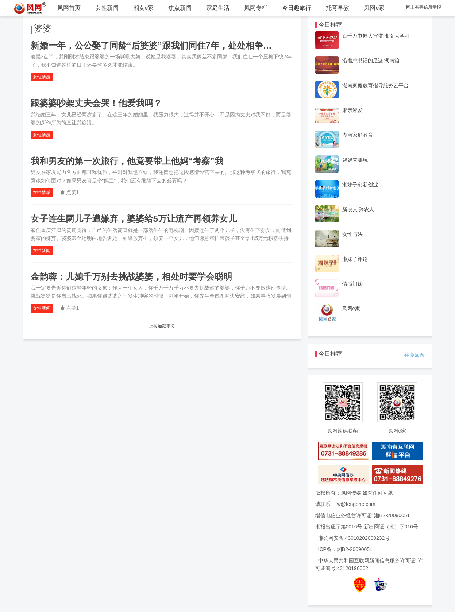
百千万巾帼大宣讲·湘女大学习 (376, 36)
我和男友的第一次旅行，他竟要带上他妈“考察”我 (127, 161)
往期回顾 (414, 355)
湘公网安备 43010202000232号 (354, 538)
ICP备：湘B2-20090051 (345, 549)
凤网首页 (69, 8)
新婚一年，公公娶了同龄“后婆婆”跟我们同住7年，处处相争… (151, 45)
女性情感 (41, 77)
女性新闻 (107, 8)
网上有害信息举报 (423, 7)
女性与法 (352, 234)
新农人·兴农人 (358, 209)
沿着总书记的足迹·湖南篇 (371, 60)
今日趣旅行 (296, 8)
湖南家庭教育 (357, 135)
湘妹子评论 (355, 259)
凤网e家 (374, 8)
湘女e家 (143, 8)
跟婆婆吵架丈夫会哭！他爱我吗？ (96, 103)
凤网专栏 (255, 8)
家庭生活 (218, 8)
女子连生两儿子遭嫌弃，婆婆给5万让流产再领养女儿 (134, 219)
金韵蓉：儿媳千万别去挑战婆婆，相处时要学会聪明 (131, 277)
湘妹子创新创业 (360, 184)
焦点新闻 (180, 8)
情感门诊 (352, 284)
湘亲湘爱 (352, 110)
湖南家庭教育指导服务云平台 (375, 85)
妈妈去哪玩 (355, 160)
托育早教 (337, 8)
